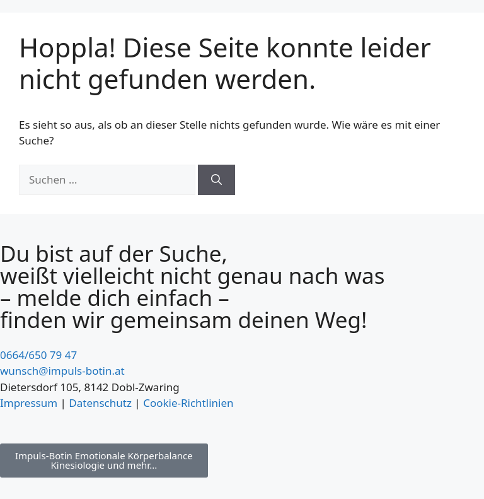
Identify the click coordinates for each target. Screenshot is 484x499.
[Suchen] (216, 180)
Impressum (28, 403)
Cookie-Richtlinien (188, 403)
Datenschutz (100, 403)
